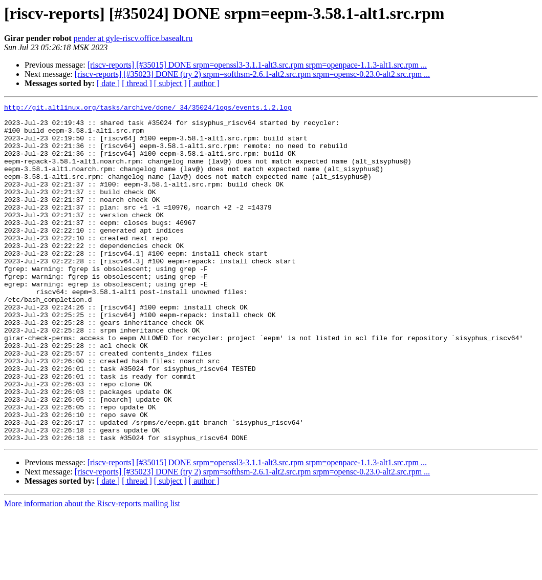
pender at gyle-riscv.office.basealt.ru (133, 38)
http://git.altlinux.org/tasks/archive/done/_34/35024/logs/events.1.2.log (148, 108)
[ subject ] (170, 83)
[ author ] (204, 83)
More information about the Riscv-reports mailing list (92, 571)
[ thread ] (137, 83)
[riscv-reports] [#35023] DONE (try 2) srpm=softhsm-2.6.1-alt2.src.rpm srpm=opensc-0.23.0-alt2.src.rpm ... (252, 74)
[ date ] (108, 83)
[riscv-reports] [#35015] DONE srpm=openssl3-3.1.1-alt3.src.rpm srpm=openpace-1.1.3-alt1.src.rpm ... (257, 64)
